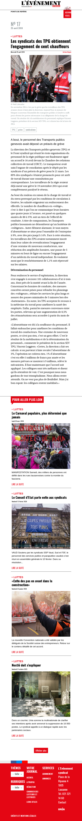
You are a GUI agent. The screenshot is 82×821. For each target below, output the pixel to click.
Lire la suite (18, 484)
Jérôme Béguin (67, 52)
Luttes (17, 36)
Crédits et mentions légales (23, 815)
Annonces (46, 778)
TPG (13, 129)
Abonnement (47, 774)
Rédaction (31, 787)
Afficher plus (41, 750)
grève (20, 129)
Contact (62, 802)
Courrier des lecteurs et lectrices (32, 794)
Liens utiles (32, 802)
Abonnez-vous (68, 14)
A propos (31, 782)
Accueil (30, 777)
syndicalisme (31, 129)
